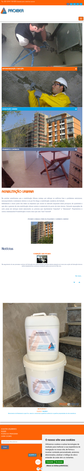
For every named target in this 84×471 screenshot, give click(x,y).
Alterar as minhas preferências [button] (57, 466)
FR (77, 4)
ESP (74, 4)
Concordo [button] (49, 462)
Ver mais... (78, 276)
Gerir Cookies (6, 436)
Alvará (3, 431)
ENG (71, 4)
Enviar (5, 447)
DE (81, 4)
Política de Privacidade (9, 434)
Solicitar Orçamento (9, 429)
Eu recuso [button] (59, 462)
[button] (8, 358)
